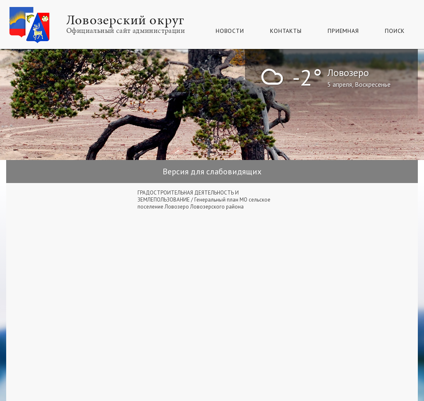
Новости (230, 31)
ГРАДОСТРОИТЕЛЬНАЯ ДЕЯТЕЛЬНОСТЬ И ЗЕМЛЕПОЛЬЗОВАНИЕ (188, 196)
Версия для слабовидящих (212, 171)
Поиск (395, 31)
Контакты (285, 31)
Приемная (343, 31)
